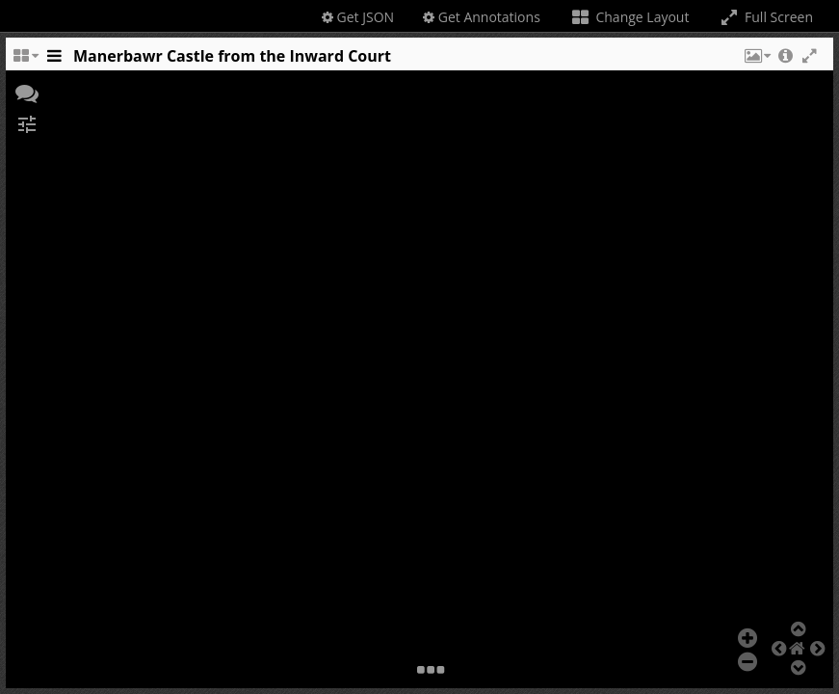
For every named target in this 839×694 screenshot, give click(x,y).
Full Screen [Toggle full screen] (765, 17)
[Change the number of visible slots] (25, 60)
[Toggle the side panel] (54, 60)
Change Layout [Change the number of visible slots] (629, 17)
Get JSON (358, 17)
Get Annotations (481, 17)
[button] (756, 60)
